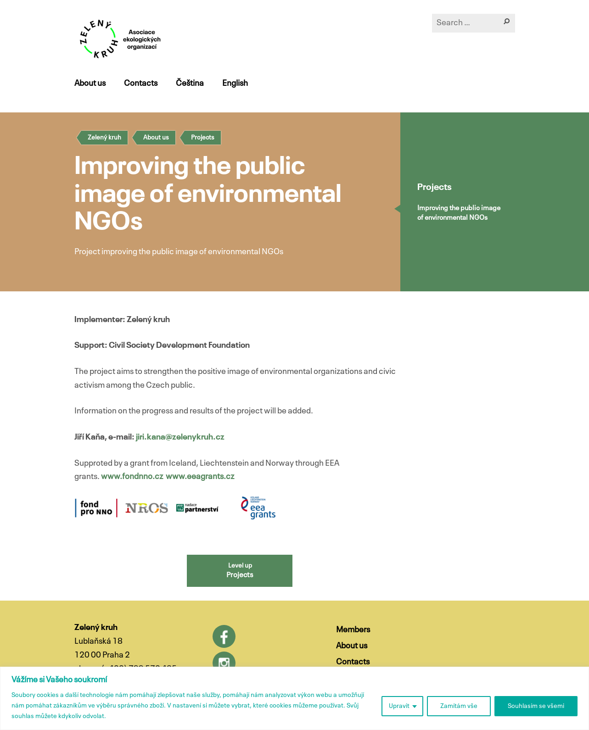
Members (353, 630)
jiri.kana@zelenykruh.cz (180, 437)
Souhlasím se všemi (536, 706)
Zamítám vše (458, 706)
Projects (202, 137)
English (235, 83)
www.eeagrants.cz (200, 477)
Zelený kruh (104, 137)
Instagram (224, 663)
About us (90, 83)
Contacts (140, 83)
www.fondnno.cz (132, 477)
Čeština (190, 83)
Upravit (399, 706)
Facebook (224, 636)
